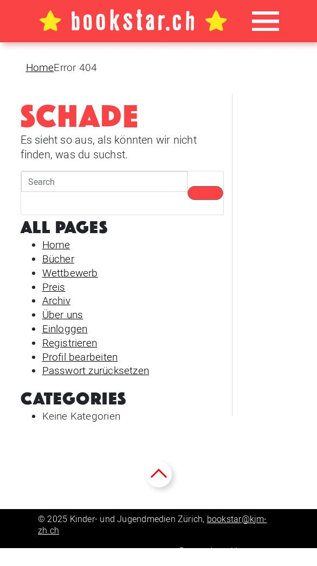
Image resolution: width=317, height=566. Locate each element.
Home (40, 67)
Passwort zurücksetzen (96, 370)
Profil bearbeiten (80, 357)
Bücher (58, 259)
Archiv (56, 300)
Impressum (257, 551)
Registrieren (70, 343)
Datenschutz (203, 551)
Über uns (62, 314)
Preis (54, 287)
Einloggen (65, 329)
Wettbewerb (70, 273)
